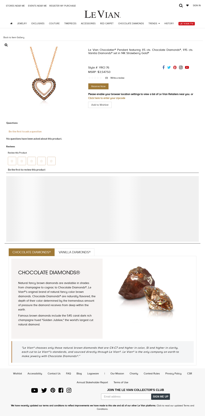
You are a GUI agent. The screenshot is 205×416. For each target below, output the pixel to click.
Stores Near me (15, 6)
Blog (79, 373)
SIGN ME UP (160, 396)
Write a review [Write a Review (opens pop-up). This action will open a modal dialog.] (117, 78)
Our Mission (117, 373)
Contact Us (54, 373)
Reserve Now (98, 86)
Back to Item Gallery (13, 37)
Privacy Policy (173, 373)
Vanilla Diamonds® (75, 252)
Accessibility (35, 373)
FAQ (68, 373)
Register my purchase (63, 6)
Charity (134, 373)
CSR (189, 373)
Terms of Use (121, 382)
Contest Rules (152, 373)
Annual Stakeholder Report (92, 382)
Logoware (93, 373)
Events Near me (37, 6)
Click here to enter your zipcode (106, 98)
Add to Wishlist (99, 104)
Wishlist (17, 373)
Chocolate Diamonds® (31, 252)
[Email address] (126, 397)
